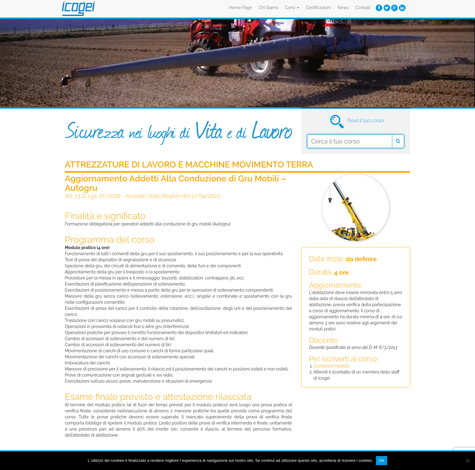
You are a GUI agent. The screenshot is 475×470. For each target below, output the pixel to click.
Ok (381, 460)
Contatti (363, 7)
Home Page (240, 7)
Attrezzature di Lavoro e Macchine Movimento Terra (189, 165)
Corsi (292, 7)
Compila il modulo (331, 365)
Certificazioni (318, 7)
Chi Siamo (269, 7)
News (343, 7)
